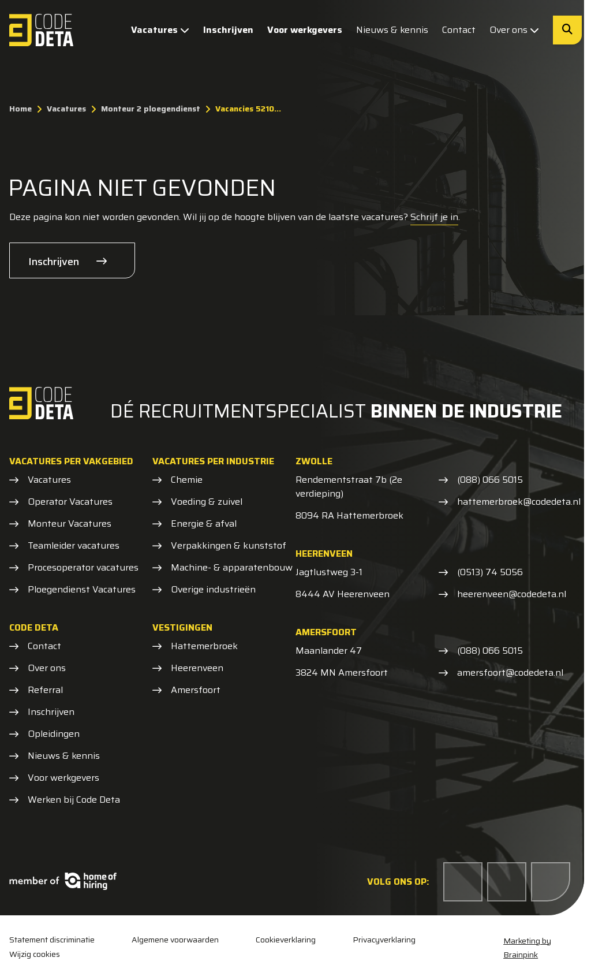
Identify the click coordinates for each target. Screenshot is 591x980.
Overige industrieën (213, 590)
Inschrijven (228, 30)
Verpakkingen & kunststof (228, 546)
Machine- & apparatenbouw (232, 568)
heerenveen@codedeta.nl (511, 594)
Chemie (187, 480)
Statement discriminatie (52, 940)
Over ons (514, 30)
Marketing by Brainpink (527, 947)
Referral (45, 690)
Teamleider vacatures (73, 546)
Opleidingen (54, 734)
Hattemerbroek (204, 646)
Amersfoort (195, 690)
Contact (459, 30)
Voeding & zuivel (206, 502)
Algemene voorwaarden (175, 940)
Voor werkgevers (304, 30)
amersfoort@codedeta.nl (510, 673)
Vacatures (160, 30)
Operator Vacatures (70, 502)
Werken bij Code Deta (74, 800)
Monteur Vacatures (69, 524)
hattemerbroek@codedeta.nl (519, 502)
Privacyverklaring (384, 940)
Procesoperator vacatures (83, 568)
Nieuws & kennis (392, 30)
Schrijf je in (434, 217)
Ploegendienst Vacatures (82, 590)
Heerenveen (197, 668)
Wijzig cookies (34, 954)
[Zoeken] (567, 30)
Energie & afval (204, 524)
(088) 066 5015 (490, 480)
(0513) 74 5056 (490, 572)
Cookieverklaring (286, 940)
